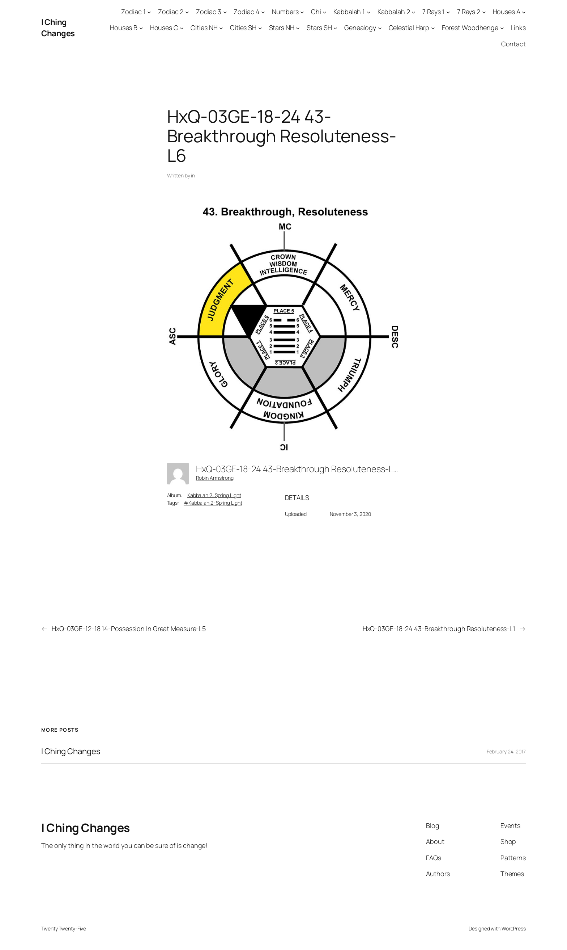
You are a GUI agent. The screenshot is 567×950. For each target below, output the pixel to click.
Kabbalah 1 (349, 11)
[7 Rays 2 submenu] (484, 12)
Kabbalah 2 (394, 11)
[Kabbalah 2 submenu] (413, 12)
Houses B (123, 27)
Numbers (285, 11)
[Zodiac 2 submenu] (187, 12)
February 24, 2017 (506, 751)
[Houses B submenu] (141, 28)
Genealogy (360, 27)
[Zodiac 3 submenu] (225, 12)
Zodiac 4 (246, 11)
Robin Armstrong (215, 477)
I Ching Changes (58, 28)
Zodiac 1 (133, 11)
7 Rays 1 (433, 11)
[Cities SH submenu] (260, 28)
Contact (513, 43)
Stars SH (319, 27)
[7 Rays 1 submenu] (448, 12)
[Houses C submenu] (182, 28)
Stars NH (281, 27)
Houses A (506, 11)
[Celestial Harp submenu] (433, 28)
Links (518, 27)
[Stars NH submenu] (298, 28)
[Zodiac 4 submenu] (263, 12)
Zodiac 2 (170, 11)
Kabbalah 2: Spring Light (214, 495)
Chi (316, 11)
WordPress (514, 928)
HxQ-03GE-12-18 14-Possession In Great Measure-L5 (129, 628)
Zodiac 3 (208, 11)
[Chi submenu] (325, 12)
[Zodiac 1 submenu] (149, 12)
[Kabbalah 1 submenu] (369, 12)
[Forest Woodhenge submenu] (502, 28)
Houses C (164, 27)
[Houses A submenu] (524, 12)
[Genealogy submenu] (380, 28)
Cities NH (204, 27)
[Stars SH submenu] (335, 28)
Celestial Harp (409, 27)
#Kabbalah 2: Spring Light (213, 502)
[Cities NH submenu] (221, 28)
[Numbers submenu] (302, 12)
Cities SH (243, 27)
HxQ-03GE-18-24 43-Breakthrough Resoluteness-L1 (439, 628)
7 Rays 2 (468, 11)
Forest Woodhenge (470, 27)
